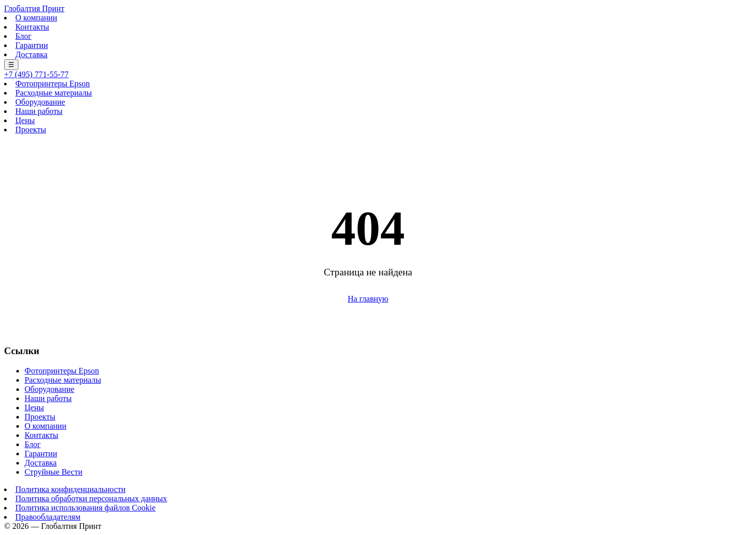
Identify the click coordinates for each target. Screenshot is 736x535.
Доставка (31, 54)
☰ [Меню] (11, 64)
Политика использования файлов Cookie (85, 507)
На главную (368, 298)
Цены (25, 120)
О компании (36, 17)
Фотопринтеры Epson (52, 83)
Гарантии (31, 45)
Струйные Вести (53, 472)
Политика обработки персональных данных (91, 498)
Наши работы (38, 111)
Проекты (30, 129)
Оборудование (40, 102)
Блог (23, 36)
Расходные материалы (53, 92)
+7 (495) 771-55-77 (36, 74)
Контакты (32, 26)
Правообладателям (47, 517)
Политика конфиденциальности (70, 489)
